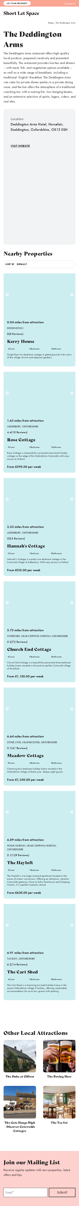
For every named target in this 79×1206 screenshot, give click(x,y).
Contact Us (69, 3)
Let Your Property (17, 3)
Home (50, 22)
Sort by (10, 264)
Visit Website (20, 146)
